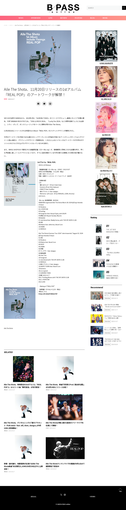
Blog (92, 18)
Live (50, 18)
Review (63, 18)
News (21, 18)
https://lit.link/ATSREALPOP (48, 294)
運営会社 (33, 497)
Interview (36, 18)
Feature (78, 18)
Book (105, 18)
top (120, 491)
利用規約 (92, 497)
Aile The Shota (8, 328)
